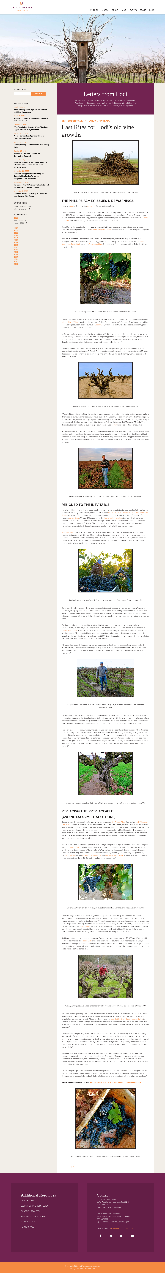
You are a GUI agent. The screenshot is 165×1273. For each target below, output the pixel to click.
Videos (105, 10)
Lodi (72, 206)
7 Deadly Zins (98, 325)
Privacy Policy (28, 1222)
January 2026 (21, 223)
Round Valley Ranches (113, 518)
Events (133, 10)
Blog (151, 10)
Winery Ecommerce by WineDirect (82, 1269)
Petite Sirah (75, 244)
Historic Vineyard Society (101, 230)
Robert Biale (87, 941)
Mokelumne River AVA (91, 855)
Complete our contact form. (122, 1228)
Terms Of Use (27, 1227)
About (115, 10)
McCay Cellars (75, 847)
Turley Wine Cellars (69, 630)
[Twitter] (121, 1236)
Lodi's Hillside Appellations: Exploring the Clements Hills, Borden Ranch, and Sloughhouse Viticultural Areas (29, 176)
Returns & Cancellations (33, 1216)
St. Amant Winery (119, 822)
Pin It (72, 1167)
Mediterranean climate (114, 855)
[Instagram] (110, 1236)
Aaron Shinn (74, 518)
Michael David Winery (70, 322)
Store (143, 10)
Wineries (94, 10)
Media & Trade (28, 1200)
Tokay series (70, 855)
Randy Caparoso (23, 206)
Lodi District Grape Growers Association (127, 1019)
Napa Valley (85, 926)
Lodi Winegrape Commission (21, 7)
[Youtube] (132, 1236)
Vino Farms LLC (68, 532)
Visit (124, 10)
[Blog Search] (22, 93)
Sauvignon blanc (96, 244)
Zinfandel (91, 206)
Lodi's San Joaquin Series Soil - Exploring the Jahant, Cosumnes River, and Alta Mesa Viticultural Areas (30, 164)
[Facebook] (100, 1236)
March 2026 (21, 220)
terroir (114, 425)
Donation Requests (30, 1211)
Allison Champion (23, 209)
